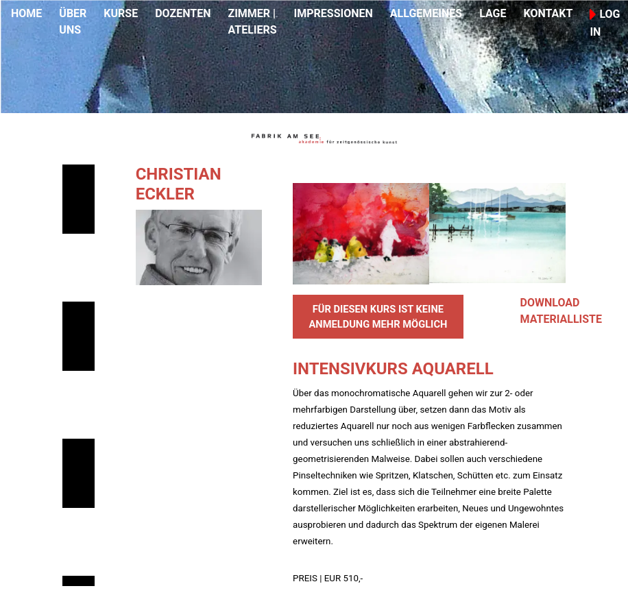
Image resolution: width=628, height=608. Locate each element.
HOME (26, 13)
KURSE (121, 13)
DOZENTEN (182, 13)
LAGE (492, 13)
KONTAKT (547, 13)
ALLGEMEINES (426, 13)
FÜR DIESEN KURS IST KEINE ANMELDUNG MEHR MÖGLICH (378, 316)
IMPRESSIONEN (333, 13)
